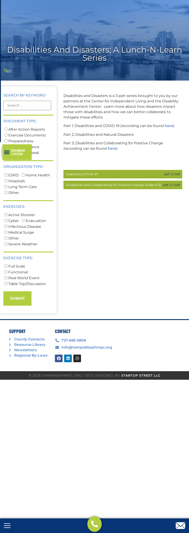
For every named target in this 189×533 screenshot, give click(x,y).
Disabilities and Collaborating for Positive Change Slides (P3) (113, 201)
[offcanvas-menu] (7, 526)
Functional (16, 288)
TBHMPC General (21, 169)
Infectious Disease (22, 242)
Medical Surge (19, 248)
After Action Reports (24, 145)
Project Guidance (21, 163)
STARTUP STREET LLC (141, 391)
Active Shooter (19, 231)
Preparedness (18, 157)
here (169, 142)
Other (11, 209)
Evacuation (34, 237)
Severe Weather (20, 260)
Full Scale (14, 282)
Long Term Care (20, 203)
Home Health (36, 191)
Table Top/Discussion (25, 300)
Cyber (11, 237)
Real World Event (22, 294)
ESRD (11, 191)
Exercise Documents (25, 151)
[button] (146, 37)
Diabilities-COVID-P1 (82, 190)
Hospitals (14, 197)
